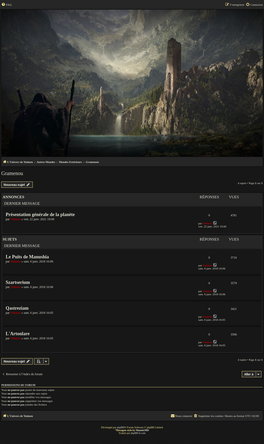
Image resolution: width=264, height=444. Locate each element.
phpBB (120, 427)
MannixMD (142, 430)
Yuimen (15, 219)
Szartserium (18, 282)
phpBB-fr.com (138, 433)
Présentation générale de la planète (40, 214)
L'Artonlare (18, 333)
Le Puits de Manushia (27, 256)
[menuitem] (6, 5)
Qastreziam (17, 308)
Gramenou (12, 173)
